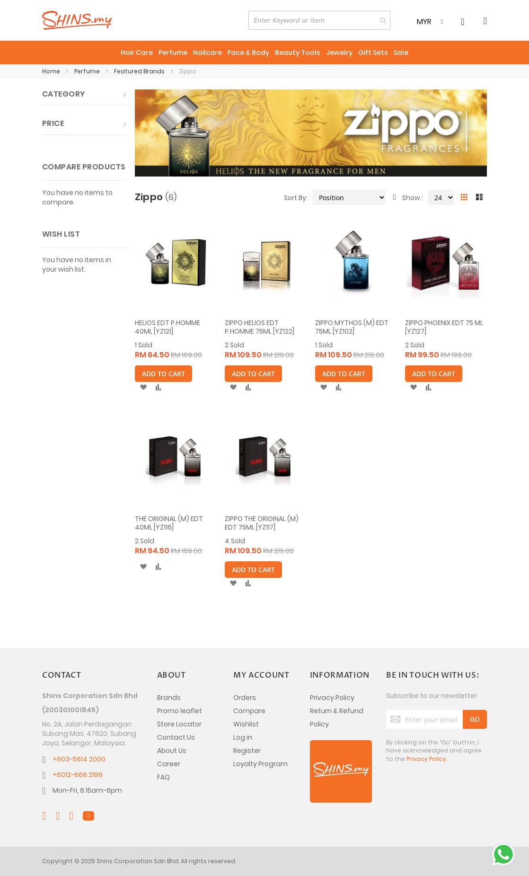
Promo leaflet (179, 711)
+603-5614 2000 (79, 759)
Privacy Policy (332, 697)
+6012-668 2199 (78, 774)
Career (168, 764)
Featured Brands (140, 71)
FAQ (163, 777)
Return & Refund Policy (336, 717)
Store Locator (179, 724)
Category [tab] (63, 93)
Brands (169, 697)
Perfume (87, 71)
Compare (249, 711)
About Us (171, 750)
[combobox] (319, 20)
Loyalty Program (260, 764)
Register (247, 750)
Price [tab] (53, 123)
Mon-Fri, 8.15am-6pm (87, 790)
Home (52, 71)
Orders (244, 697)
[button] (143, 387)
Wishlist (246, 724)
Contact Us (176, 737)
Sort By (295, 197)
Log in (242, 737)
